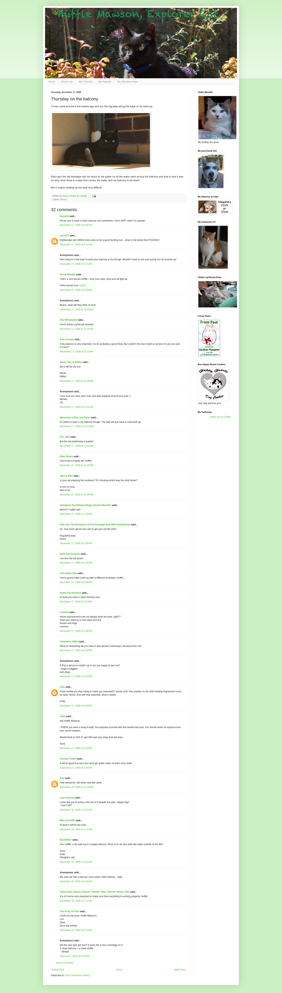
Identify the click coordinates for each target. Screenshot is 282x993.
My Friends (85, 81)
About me (67, 81)
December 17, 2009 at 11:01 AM (76, 407)
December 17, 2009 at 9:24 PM (76, 767)
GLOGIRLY (66, 839)
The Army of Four (69, 911)
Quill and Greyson (70, 554)
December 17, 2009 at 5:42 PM (76, 676)
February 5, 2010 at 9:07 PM (74, 956)
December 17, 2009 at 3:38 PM (76, 631)
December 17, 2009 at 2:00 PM (76, 543)
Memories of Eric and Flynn (75, 417)
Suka (62, 716)
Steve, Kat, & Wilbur (71, 362)
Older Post (179, 969)
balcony (63, 199)
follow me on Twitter (220, 417)
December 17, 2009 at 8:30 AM (76, 290)
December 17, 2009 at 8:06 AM (76, 225)
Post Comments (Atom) (77, 975)
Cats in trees (67, 339)
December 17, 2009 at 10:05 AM (76, 309)
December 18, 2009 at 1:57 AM (76, 809)
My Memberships (127, 81)
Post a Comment (64, 962)
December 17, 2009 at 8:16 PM (76, 748)
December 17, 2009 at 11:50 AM (76, 446)
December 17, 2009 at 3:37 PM (76, 601)
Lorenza (64, 612)
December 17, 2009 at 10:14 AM (76, 329)
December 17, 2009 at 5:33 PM (76, 650)
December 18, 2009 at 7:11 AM (76, 900)
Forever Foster (68, 758)
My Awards (104, 81)
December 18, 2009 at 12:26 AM (76, 787)
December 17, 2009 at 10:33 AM (76, 351)
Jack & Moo (66, 475)
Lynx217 (64, 235)
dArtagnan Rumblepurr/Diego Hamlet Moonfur (85, 505)
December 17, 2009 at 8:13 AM (76, 244)
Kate (62, 687)
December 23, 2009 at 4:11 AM (76, 930)
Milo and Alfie (67, 820)
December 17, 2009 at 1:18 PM (76, 514)
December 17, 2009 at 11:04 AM (76, 426)
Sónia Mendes (68, 274)
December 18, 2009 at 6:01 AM (76, 881)
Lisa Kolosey (67, 797)
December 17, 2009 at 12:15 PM (76, 465)
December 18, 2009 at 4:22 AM (76, 862)
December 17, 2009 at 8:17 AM (76, 264)
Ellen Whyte (66, 456)
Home (51, 81)
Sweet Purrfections (70, 592)
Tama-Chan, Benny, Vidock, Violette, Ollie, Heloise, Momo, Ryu (94, 891)
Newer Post (58, 969)
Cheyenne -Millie (69, 641)
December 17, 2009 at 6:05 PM (76, 705)
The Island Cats (68, 573)
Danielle (64, 216)
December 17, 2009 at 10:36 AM (76, 381)
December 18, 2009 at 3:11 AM (76, 829)
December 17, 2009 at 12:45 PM (76, 494)
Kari (62, 778)
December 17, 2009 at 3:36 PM (76, 582)
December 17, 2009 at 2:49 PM (76, 562)
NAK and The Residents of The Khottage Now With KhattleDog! (95, 524)
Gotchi (82, 285)
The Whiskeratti (68, 320)
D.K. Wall (65, 437)
